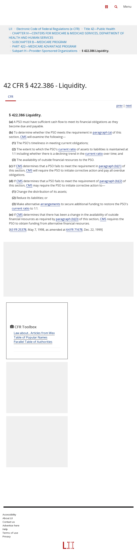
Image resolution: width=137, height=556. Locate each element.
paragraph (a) (102, 132)
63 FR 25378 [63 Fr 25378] (18, 230)
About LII (8, 518)
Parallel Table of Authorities (33, 342)
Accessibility (9, 514)
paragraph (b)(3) (67, 219)
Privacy (7, 536)
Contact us (9, 521)
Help (5, 529)
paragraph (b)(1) (110, 166)
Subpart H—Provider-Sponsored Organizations (44, 51)
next (129, 106)
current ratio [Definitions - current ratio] (67, 149)
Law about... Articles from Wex (34, 333)
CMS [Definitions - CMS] (23, 137)
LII (10, 29)
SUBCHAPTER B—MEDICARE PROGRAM (39, 42)
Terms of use (10, 532)
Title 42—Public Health (99, 29)
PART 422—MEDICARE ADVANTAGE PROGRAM (44, 46)
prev (119, 106)
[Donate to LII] (106, 6)
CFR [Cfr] (10, 97)
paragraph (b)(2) (111, 181)
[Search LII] (116, 6)
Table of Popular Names (30, 337)
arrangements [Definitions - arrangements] (50, 204)
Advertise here (11, 525)
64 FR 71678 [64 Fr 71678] (74, 230)
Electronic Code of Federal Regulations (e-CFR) (48, 29)
